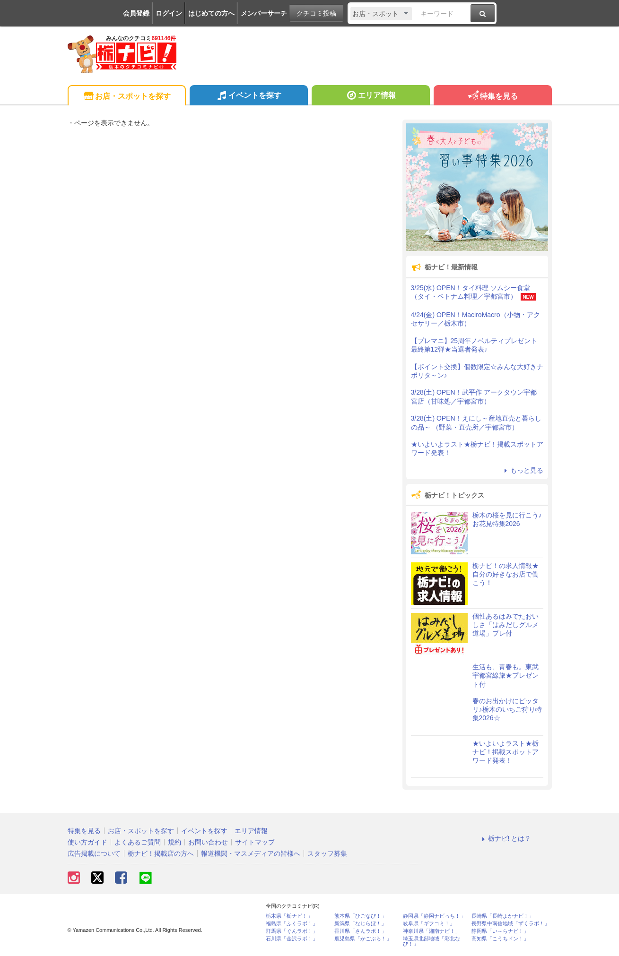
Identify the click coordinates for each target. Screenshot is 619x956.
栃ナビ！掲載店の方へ (161, 853)
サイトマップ (255, 842)
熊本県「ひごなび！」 (360, 916)
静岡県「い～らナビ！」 (500, 931)
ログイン (169, 13)
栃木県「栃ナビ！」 (289, 916)
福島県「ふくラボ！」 (292, 923)
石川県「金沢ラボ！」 (292, 938)
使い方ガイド (87, 842)
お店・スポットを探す (126, 97)
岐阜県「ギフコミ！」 (429, 923)
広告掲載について (94, 853)
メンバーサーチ (264, 13)
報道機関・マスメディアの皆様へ (250, 853)
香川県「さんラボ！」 (360, 931)
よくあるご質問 (137, 842)
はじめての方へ (211, 13)
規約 (174, 842)
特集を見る (492, 97)
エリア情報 (370, 96)
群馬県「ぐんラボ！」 (292, 931)
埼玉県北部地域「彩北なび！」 (431, 941)
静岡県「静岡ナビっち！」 (434, 916)
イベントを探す (248, 96)
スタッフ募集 (327, 853)
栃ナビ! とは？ (506, 838)
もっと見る (522, 470)
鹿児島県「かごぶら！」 (363, 938)
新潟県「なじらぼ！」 (360, 923)
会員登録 (136, 13)
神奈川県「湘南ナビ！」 (431, 931)
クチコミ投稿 (316, 13)
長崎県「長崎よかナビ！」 (502, 916)
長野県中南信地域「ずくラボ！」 (510, 923)
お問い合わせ (208, 842)
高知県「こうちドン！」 (500, 938)
